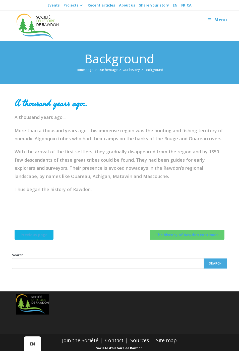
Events (53, 5)
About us (127, 5)
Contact (114, 340)
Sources (139, 340)
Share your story (154, 5)
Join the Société (80, 340)
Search (18, 255)
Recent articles (101, 5)
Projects (74, 5)
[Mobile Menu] (217, 20)
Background (154, 69)
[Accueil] (84, 69)
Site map (166, 340)
